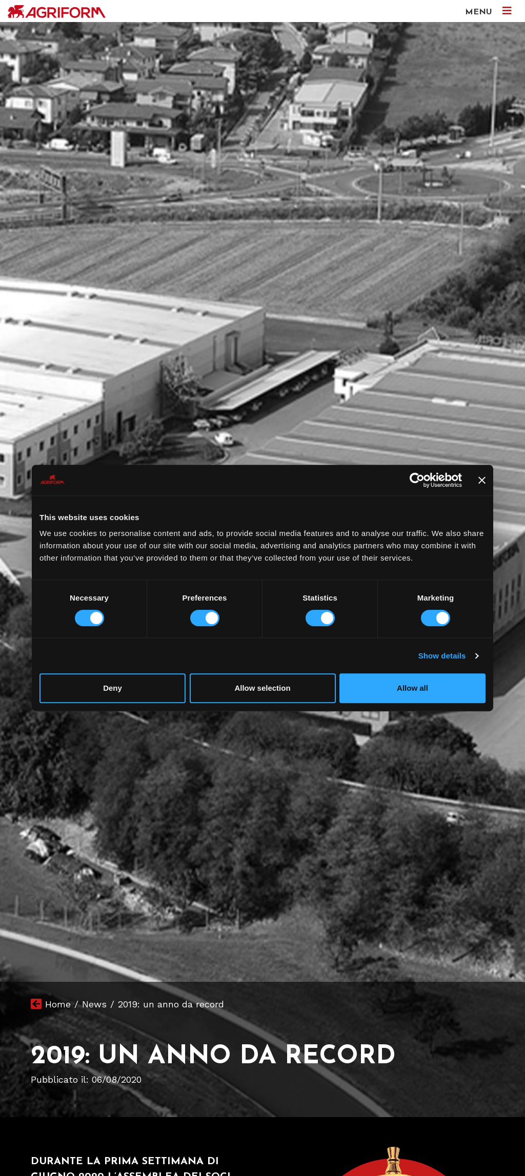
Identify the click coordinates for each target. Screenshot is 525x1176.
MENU (488, 11)
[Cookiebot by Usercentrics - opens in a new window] (417, 480)
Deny (112, 688)
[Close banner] (482, 480)
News (94, 1004)
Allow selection (262, 688)
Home (58, 1004)
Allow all (412, 688)
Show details (442, 655)
